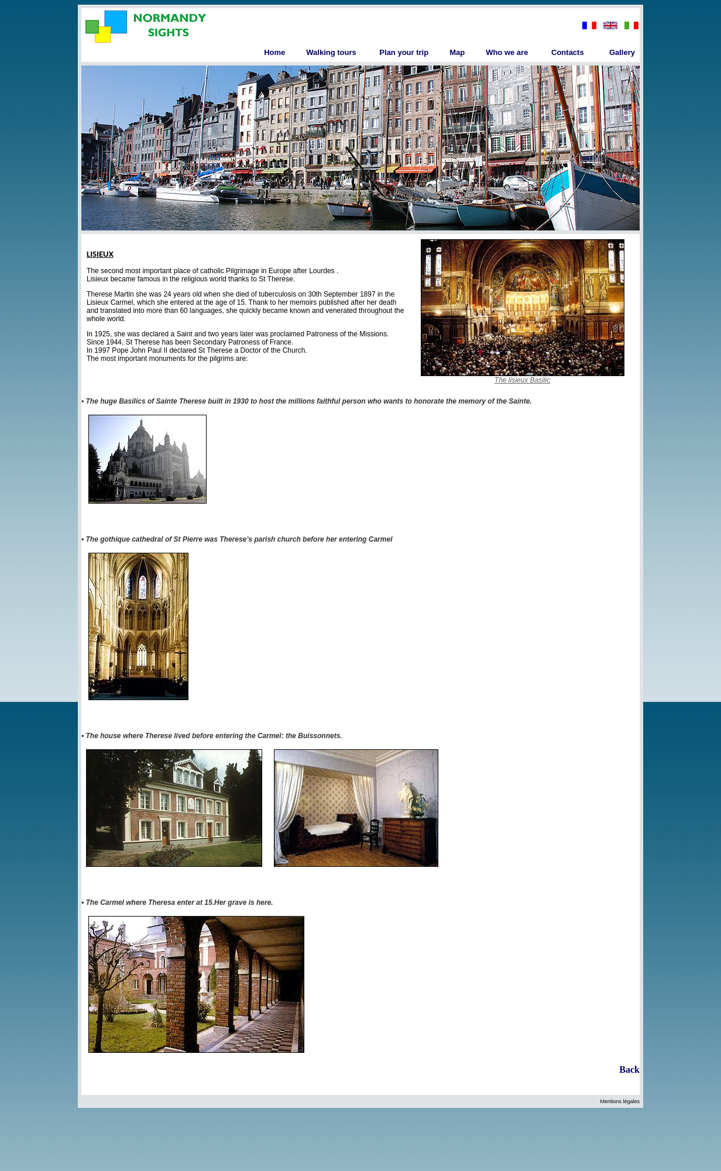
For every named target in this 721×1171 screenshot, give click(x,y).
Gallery (622, 52)
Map (457, 52)
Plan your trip (403, 52)
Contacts (567, 52)
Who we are (507, 52)
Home (274, 52)
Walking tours (331, 52)
